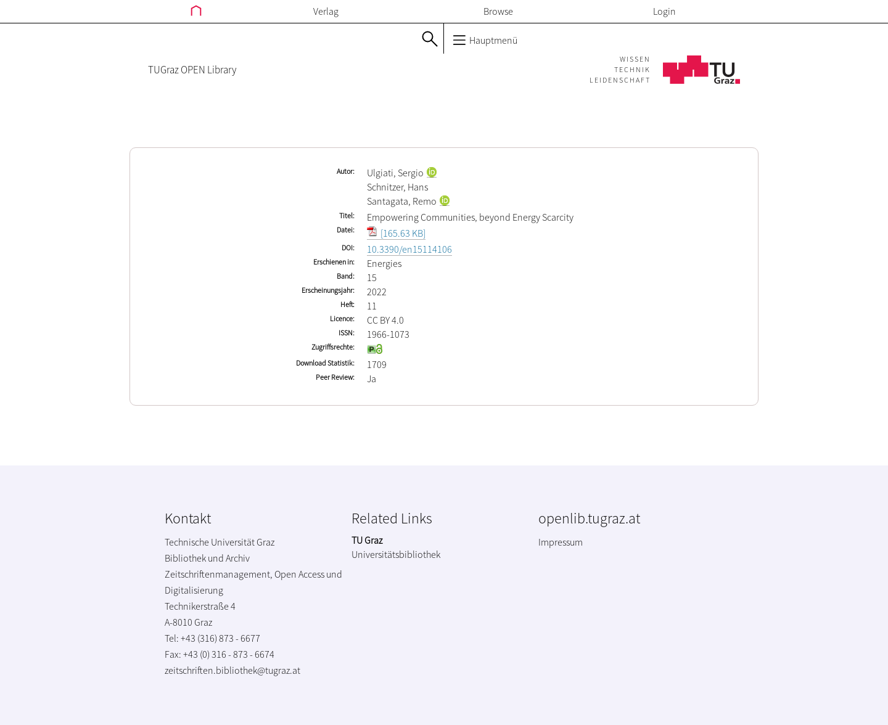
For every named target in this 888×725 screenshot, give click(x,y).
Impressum (560, 542)
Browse (498, 11)
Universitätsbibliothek (396, 554)
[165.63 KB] (396, 233)
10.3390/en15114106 (409, 249)
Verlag (326, 11)
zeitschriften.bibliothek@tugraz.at (232, 670)
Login (664, 11)
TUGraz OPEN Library (192, 69)
